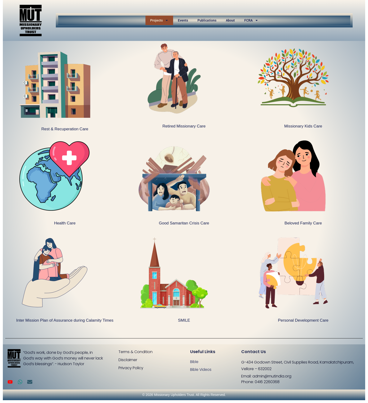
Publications (206, 20)
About (230, 20)
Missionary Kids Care (303, 126)
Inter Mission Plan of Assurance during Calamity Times (64, 320)
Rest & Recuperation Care (64, 129)
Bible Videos (201, 369)
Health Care (65, 223)
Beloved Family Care (303, 223)
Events (183, 20)
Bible (194, 361)
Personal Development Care (303, 320)
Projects (159, 20)
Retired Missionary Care (184, 126)
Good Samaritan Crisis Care (184, 223)
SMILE (184, 320)
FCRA (251, 20)
